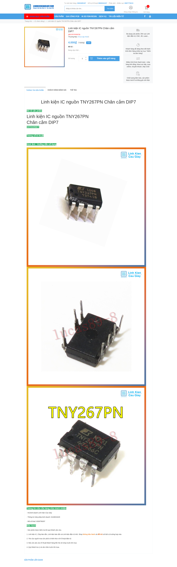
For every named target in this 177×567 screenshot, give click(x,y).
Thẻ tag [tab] (73, 90)
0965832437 (102, 3)
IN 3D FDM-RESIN (89, 16)
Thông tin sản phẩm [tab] (35, 90)
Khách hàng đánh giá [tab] (57, 90)
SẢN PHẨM (59, 16)
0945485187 (81, 3)
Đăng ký (135, 12)
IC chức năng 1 (40, 21)
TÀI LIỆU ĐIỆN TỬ (116, 16)
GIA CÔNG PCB (72, 16)
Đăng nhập (127, 12)
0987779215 (129, 3)
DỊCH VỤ (103, 16)
